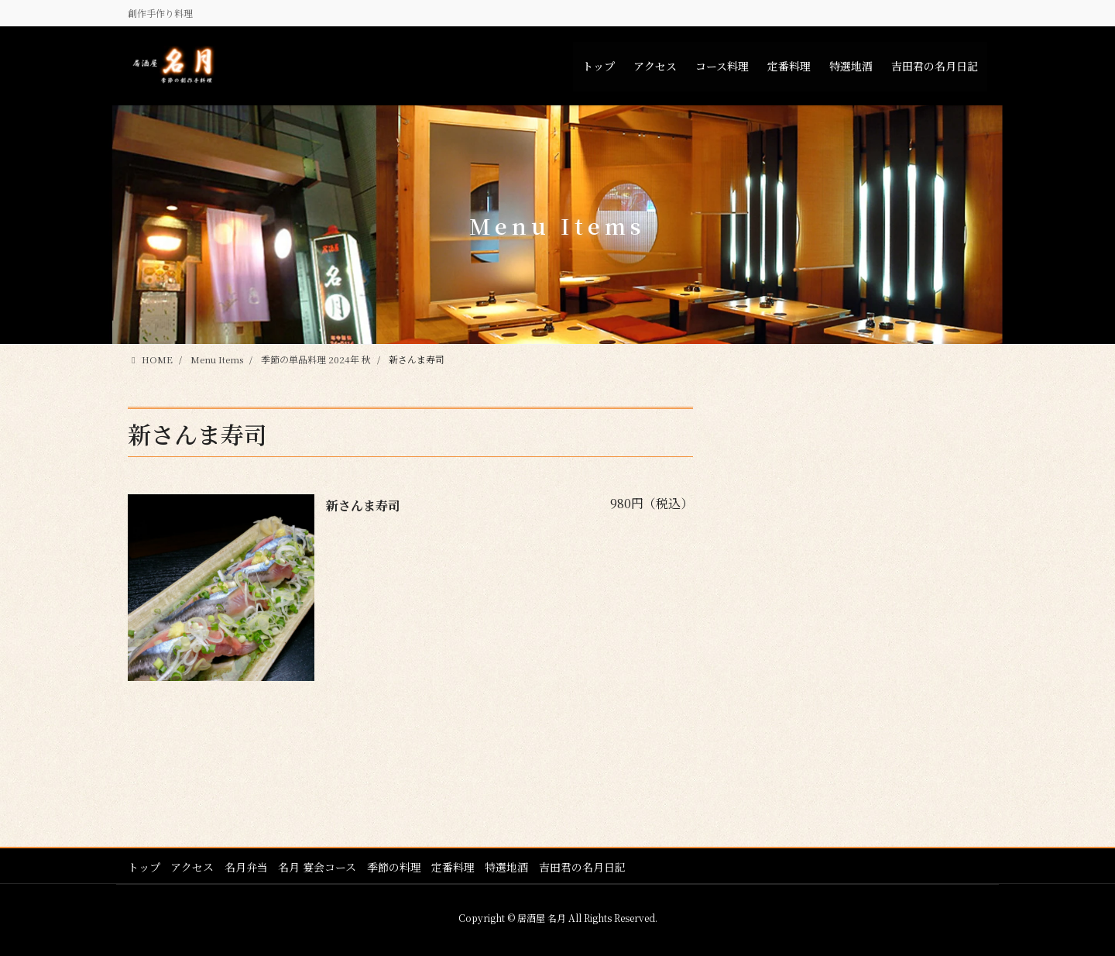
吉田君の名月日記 (590, 866)
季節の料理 (399, 866)
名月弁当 (248, 866)
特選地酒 (514, 866)
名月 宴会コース (321, 866)
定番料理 (459, 866)
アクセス (193, 866)
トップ (144, 866)
